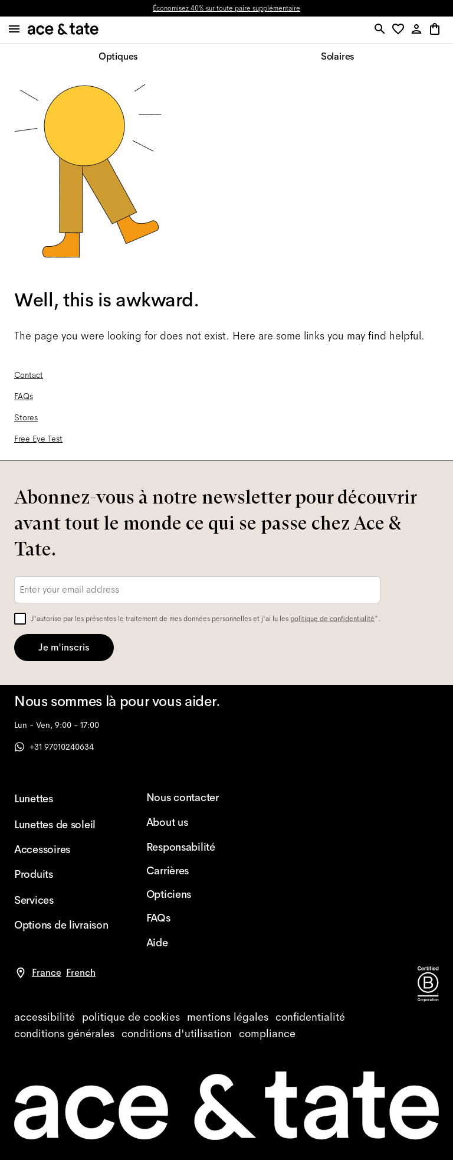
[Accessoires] (61, 849)
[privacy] (310, 1017)
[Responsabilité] (193, 847)
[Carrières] (193, 870)
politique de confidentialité (332, 618)
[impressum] (227, 1017)
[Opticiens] (193, 894)
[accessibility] (44, 1017)
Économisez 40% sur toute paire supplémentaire (226, 8)
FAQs (23, 396)
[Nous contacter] (193, 797)
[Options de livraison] (61, 925)
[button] (400, 30)
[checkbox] (20, 619)
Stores (26, 417)
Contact (28, 375)
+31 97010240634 (54, 746)
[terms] (64, 1033)
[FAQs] (193, 918)
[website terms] (177, 1033)
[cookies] (131, 1017)
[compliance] (267, 1033)
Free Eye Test (38, 438)
